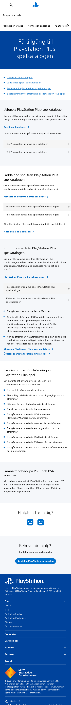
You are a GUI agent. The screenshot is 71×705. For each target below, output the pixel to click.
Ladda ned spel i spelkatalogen (24, 82)
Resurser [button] (35, 654)
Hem (7, 588)
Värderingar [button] (35, 640)
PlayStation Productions (15, 618)
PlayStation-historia (13, 626)
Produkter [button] (35, 634)
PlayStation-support (21, 588)
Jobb (7, 609)
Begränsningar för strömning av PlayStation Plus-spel (36, 93)
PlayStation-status (13, 25)
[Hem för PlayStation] (35, 4)
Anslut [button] (35, 661)
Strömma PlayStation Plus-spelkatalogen (29, 88)
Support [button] (35, 647)
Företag (8, 622)
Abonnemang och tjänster (45, 588)
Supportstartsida (12, 15)
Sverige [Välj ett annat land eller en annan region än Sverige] (13, 701)
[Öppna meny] (3, 5)
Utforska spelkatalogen (20, 77)
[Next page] (67, 25)
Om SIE (8, 605)
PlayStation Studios (13, 613)
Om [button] (35, 601)
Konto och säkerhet (39, 25)
